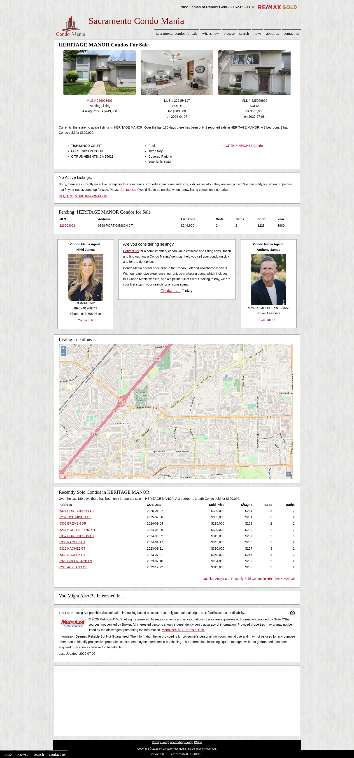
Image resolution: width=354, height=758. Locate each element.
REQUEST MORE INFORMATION (83, 196)
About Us (272, 33)
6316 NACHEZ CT (72, 548)
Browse (229, 33)
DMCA (198, 742)
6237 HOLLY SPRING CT (77, 530)
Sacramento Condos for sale (177, 33)
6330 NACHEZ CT (72, 555)
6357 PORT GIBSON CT (76, 536)
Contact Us (291, 33)
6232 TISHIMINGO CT (75, 517)
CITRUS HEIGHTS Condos (245, 145)
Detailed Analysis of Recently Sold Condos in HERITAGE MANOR (249, 579)
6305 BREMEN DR (72, 523)
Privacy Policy (160, 742)
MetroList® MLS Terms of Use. (183, 630)
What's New (210, 33)
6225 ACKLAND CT (73, 567)
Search (244, 33)
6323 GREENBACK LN (75, 561)
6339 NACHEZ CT (72, 542)
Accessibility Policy (181, 742)
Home (7, 754)
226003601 (67, 225)
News (258, 33)
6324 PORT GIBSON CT (76, 511)
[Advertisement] (177, 699)
